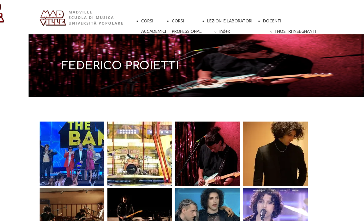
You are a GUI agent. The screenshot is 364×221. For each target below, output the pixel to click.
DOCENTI (272, 20)
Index (224, 31)
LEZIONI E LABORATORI (229, 20)
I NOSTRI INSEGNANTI (295, 31)
